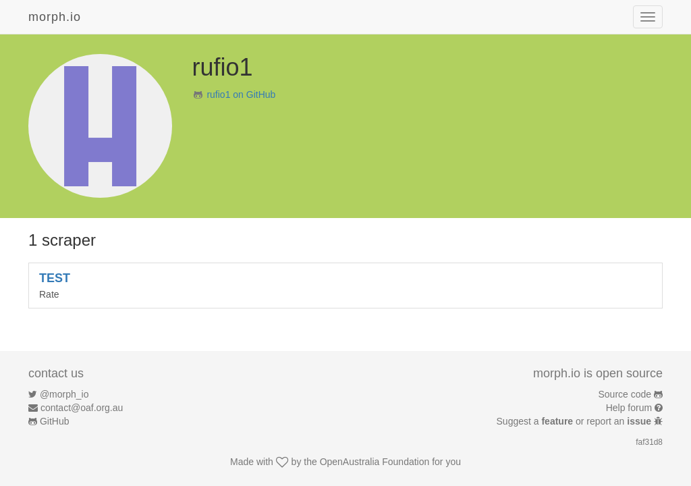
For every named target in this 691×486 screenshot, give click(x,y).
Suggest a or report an (575, 421)
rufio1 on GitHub (240, 94)
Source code (625, 394)
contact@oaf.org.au (81, 407)
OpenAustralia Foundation (375, 461)
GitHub (55, 421)
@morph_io (64, 394)
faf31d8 (649, 442)
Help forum (629, 407)
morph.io (54, 17)
